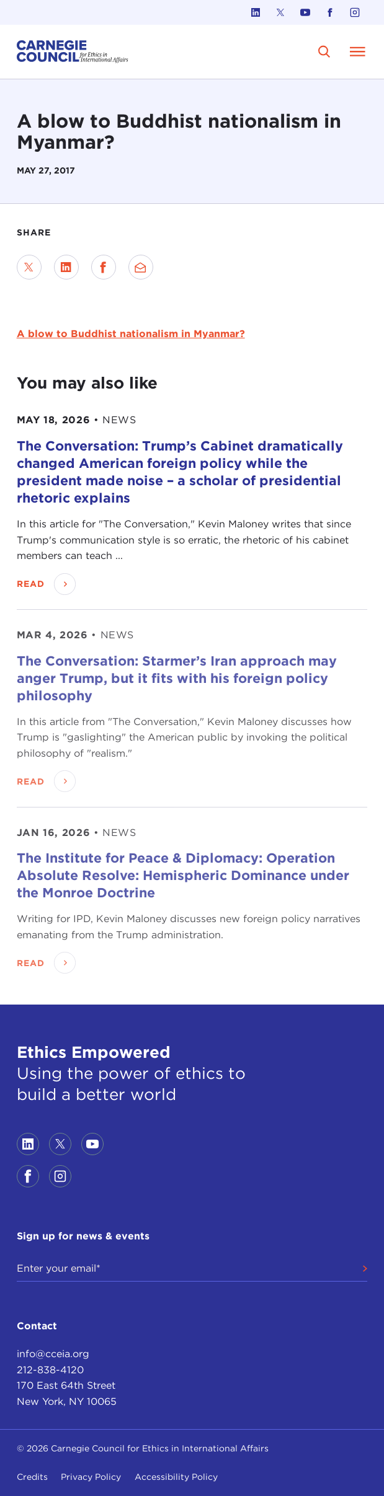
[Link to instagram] (354, 12)
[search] (324, 52)
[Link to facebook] (330, 12)
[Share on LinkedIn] (66, 267)
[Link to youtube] (305, 12)
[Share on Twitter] (29, 267)
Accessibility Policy (176, 1477)
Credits (32, 1477)
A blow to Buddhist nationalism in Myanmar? (131, 334)
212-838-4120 (50, 1370)
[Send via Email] (140, 267)
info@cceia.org (53, 1354)
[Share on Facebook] (103, 267)
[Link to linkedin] (255, 12)
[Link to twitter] (280, 12)
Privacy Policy (91, 1477)
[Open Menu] (357, 51)
